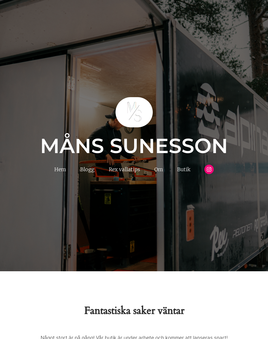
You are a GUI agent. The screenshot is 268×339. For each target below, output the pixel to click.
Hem (60, 169)
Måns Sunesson (134, 145)
